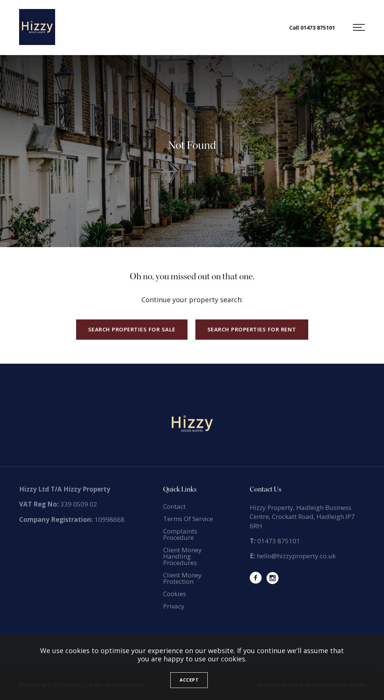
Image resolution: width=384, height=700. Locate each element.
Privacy (173, 606)
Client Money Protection (182, 578)
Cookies (174, 593)
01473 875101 (278, 541)
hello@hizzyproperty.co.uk (296, 556)
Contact (174, 506)
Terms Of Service (188, 518)
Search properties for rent (251, 329)
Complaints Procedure (180, 534)
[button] (359, 27)
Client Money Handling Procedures (182, 556)
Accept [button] (189, 680)
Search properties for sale (132, 329)
